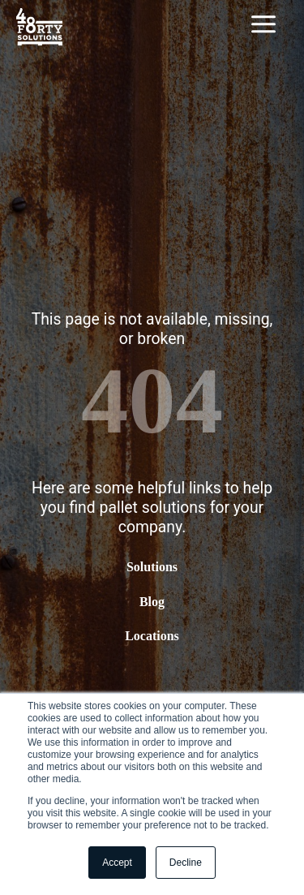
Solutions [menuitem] (152, 567)
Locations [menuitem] (152, 636)
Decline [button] (185, 862)
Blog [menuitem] (152, 602)
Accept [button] (117, 862)
